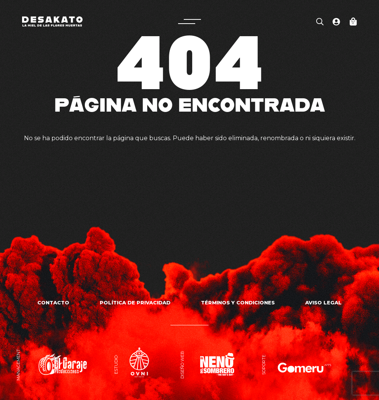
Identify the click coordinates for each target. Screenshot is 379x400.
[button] (189, 21)
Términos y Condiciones (238, 302)
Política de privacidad (135, 302)
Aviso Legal (323, 302)
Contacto (53, 302)
